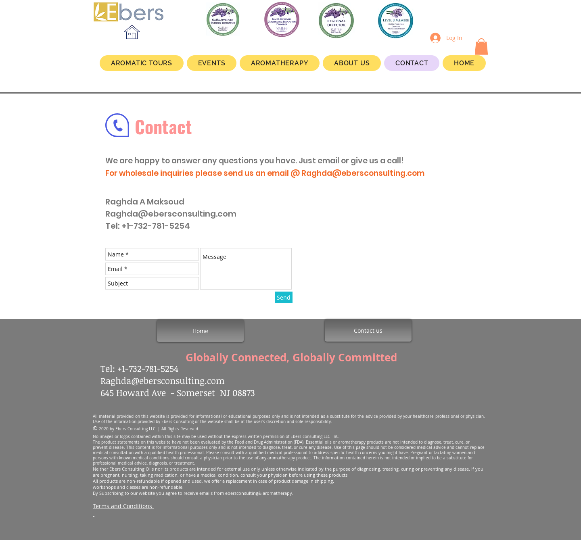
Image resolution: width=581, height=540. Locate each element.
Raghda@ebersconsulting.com (362, 173)
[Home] (200, 330)
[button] (481, 46)
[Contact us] (368, 330)
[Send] (284, 297)
